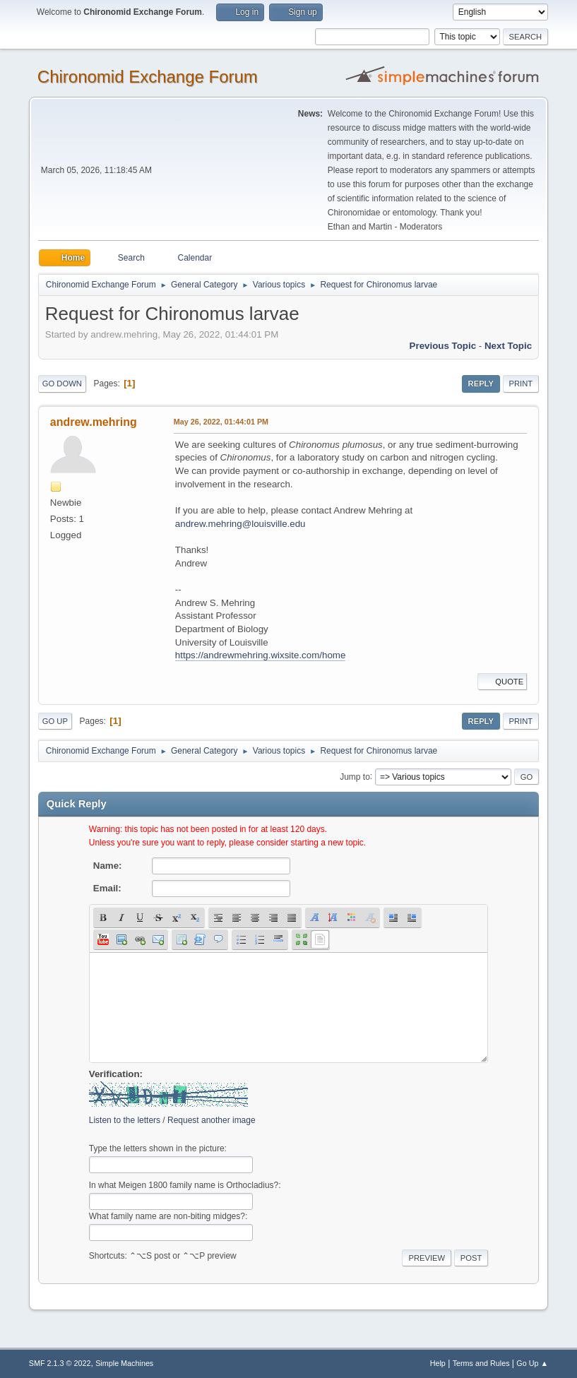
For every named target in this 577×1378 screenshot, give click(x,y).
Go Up (55, 721)
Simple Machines (124, 1363)
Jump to (355, 776)
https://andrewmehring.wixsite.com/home (260, 655)
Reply (481, 383)
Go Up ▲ (532, 1363)
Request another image (211, 1120)
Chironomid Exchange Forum (147, 76)
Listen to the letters (124, 1120)
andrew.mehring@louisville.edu (240, 523)
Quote (502, 681)
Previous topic (443, 345)
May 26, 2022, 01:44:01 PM (221, 421)
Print (521, 383)
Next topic (508, 345)
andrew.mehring (93, 422)
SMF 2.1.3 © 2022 (60, 1363)
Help (438, 1363)
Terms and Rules (481, 1363)
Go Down (62, 383)
